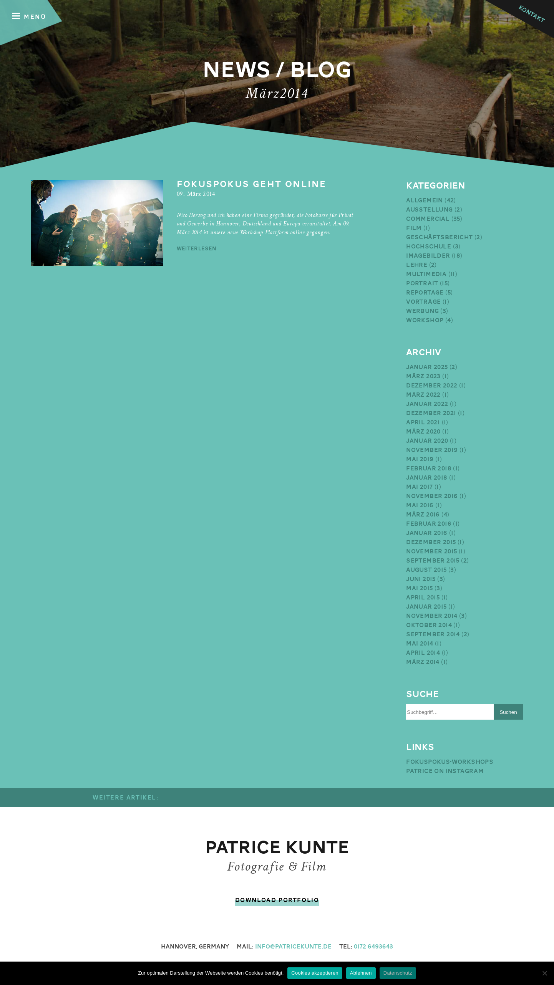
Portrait (422, 283)
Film (414, 228)
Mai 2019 (419, 459)
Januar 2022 (427, 404)
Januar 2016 (426, 533)
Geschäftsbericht (439, 237)
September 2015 (432, 560)
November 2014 (431, 616)
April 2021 (423, 422)
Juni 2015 (421, 579)
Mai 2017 (419, 486)
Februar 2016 (428, 523)
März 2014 (423, 662)
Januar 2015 (426, 606)
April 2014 (423, 652)
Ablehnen (361, 973)
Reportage (425, 292)
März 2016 (423, 514)
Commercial (428, 218)
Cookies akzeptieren (314, 973)
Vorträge (423, 301)
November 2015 (431, 551)
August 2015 (426, 569)
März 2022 (423, 394)
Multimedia (426, 274)
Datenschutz (397, 973)
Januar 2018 (426, 477)
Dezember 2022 (431, 385)
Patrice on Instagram (445, 771)
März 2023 (423, 376)
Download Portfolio (277, 900)
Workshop (424, 320)
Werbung (422, 311)
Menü (29, 16)
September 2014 (433, 634)
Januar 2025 (427, 367)
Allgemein (424, 200)
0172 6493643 (373, 946)
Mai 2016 (419, 505)
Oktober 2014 (429, 625)
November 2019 (432, 450)
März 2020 (423, 431)
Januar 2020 (427, 440)
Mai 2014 (419, 643)
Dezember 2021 (431, 413)
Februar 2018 (428, 468)
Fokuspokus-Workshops (449, 761)
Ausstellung (429, 209)
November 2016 (432, 496)
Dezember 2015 (431, 542)
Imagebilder (428, 255)
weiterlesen (197, 248)
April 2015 (423, 597)
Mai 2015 (419, 588)
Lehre (416, 265)
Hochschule (428, 246)
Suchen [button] (508, 712)
